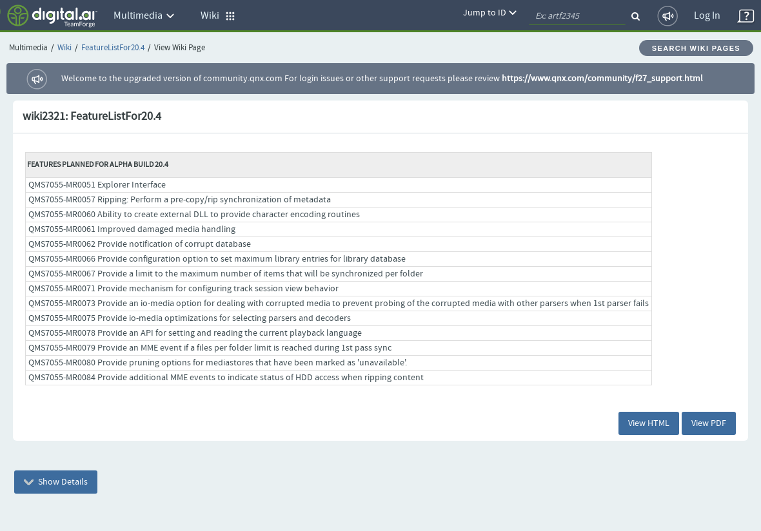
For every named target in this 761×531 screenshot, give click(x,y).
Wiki (64, 48)
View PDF (708, 423)
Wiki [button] (218, 16)
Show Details (56, 482)
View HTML (648, 423)
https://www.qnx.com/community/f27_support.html (602, 78)
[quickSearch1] (577, 16)
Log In (707, 16)
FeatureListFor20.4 (112, 48)
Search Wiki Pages (696, 48)
